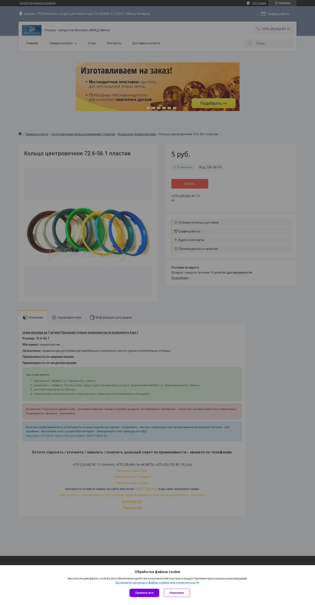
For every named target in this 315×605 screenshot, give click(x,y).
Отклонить (176, 592)
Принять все (144, 592)
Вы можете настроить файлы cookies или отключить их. (156, 583)
